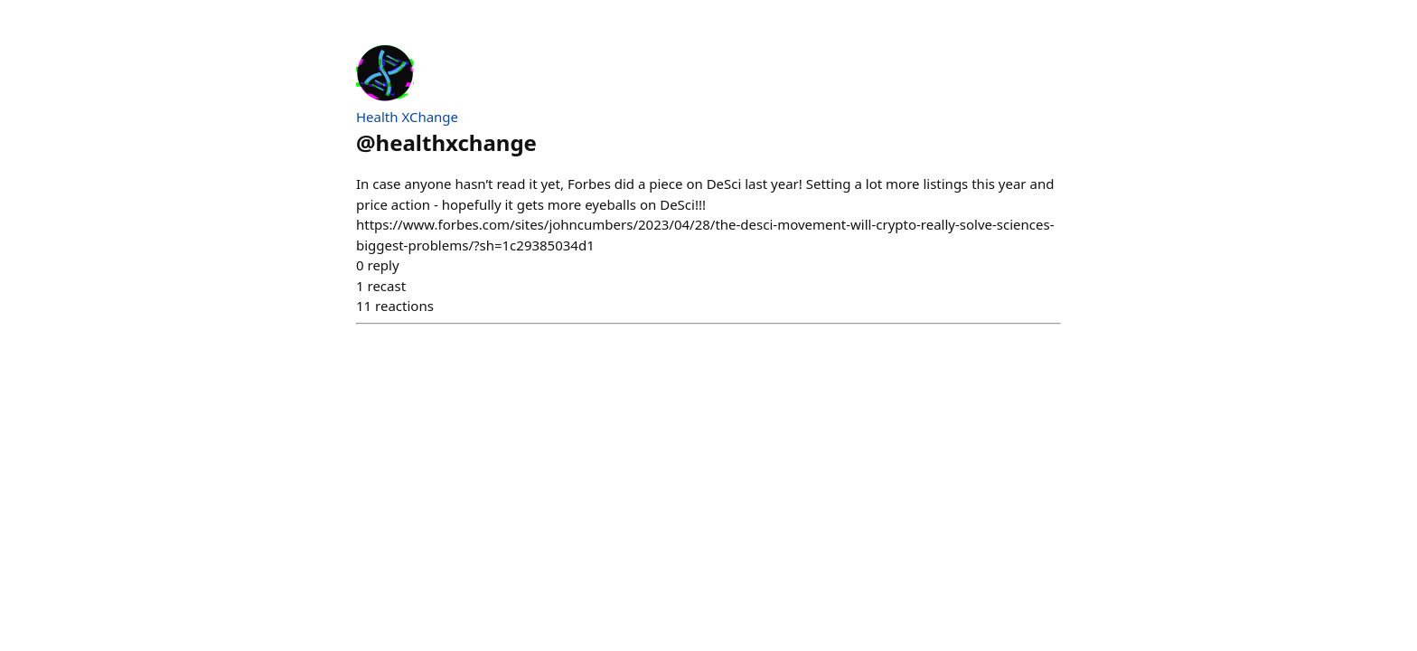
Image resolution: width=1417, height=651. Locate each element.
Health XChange (407, 117)
